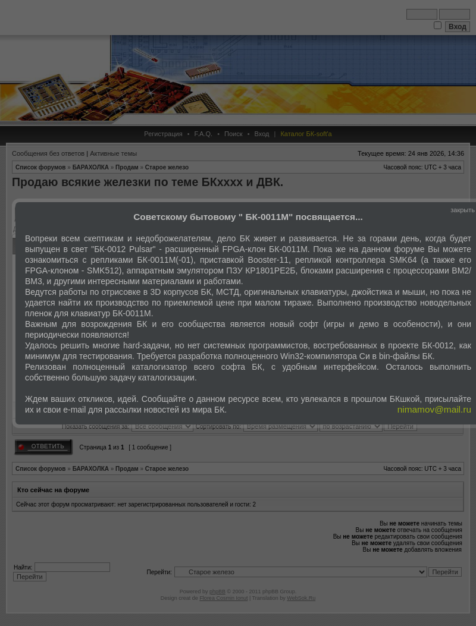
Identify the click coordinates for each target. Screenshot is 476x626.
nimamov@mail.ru (434, 409)
